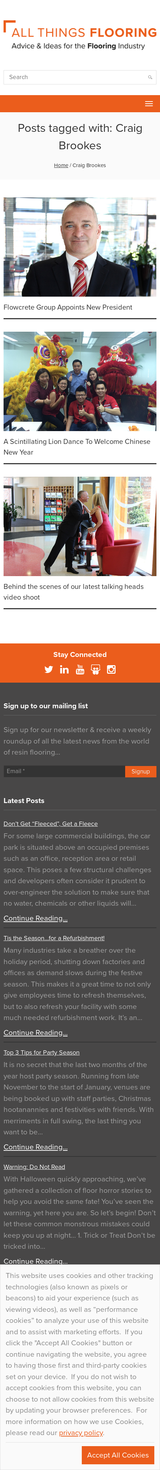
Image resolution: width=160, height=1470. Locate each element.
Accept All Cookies (118, 1455)
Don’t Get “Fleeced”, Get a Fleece (51, 824)
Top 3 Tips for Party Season (42, 1052)
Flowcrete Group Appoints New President (68, 307)
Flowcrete (9, 103)
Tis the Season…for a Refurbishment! (54, 938)
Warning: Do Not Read (34, 1167)
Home (61, 165)
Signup (141, 771)
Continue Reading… (36, 918)
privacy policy (81, 1432)
